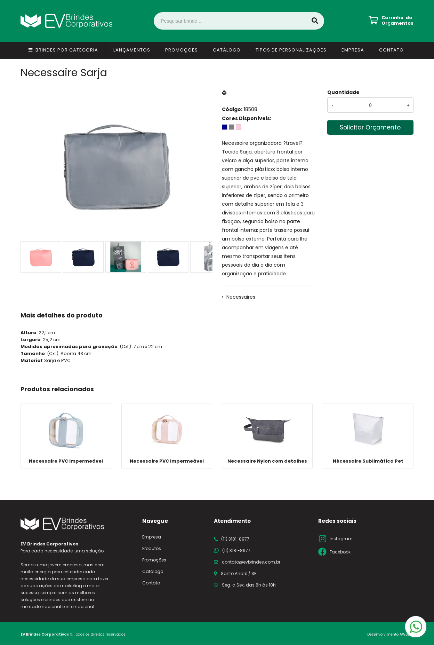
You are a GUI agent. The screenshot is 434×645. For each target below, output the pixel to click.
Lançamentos (131, 50)
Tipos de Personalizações (291, 50)
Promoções (181, 50)
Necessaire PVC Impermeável (66, 461)
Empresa (352, 50)
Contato (391, 50)
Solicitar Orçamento (370, 127)
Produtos (151, 548)
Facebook (340, 552)
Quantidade (343, 92)
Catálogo (227, 50)
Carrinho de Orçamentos (397, 20)
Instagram (341, 539)
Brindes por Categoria (66, 50)
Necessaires (240, 296)
